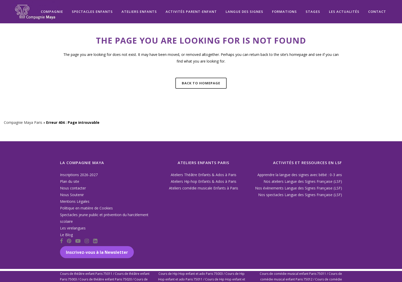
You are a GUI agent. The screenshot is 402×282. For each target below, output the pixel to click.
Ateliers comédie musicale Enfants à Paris (203, 188)
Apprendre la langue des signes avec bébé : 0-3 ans (299, 174)
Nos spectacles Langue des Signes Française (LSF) (300, 194)
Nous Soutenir (72, 194)
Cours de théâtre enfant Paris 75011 (86, 273)
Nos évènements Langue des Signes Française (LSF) (298, 188)
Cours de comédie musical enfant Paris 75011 (293, 273)
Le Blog (66, 234)
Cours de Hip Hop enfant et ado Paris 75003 (190, 273)
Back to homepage (201, 83)
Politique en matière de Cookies (86, 208)
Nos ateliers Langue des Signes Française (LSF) (303, 181)
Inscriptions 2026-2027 (79, 174)
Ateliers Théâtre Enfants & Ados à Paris (203, 174)
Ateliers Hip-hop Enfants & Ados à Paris (203, 181)
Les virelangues (73, 228)
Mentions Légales (74, 201)
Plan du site (69, 181)
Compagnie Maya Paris (23, 122)
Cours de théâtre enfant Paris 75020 (105, 279)
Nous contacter (73, 188)
